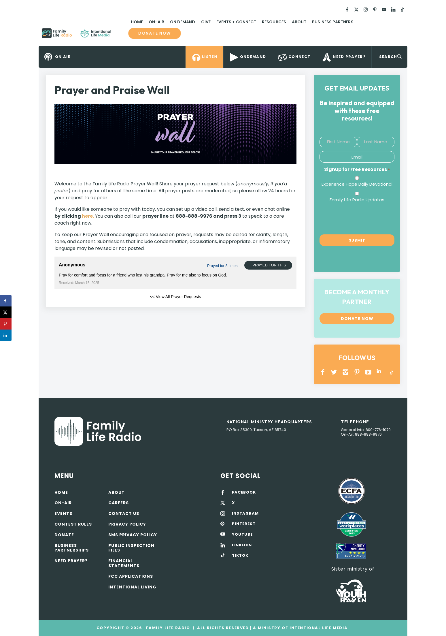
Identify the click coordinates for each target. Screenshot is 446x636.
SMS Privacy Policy (132, 535)
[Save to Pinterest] (6, 324)
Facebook (323, 372)
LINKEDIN (380, 372)
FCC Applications (130, 576)
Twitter (334, 372)
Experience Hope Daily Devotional (357, 184)
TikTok (391, 372)
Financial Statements (123, 563)
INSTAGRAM (345, 372)
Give (206, 22)
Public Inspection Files (131, 548)
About (299, 22)
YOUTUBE (368, 372)
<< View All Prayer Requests (175, 296)
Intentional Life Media (317, 628)
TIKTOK (240, 555)
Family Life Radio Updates (357, 200)
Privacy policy (127, 524)
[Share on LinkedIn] (6, 335)
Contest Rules (73, 524)
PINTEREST (357, 372)
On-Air (156, 22)
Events (63, 513)
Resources (274, 22)
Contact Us (123, 513)
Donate (64, 535)
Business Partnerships (71, 548)
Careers (118, 503)
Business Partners (332, 22)
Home (137, 22)
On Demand (182, 22)
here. (88, 216)
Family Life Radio (119, 35)
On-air (63, 503)
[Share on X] (6, 312)
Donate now (154, 33)
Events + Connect (236, 22)
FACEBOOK (244, 492)
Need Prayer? (71, 561)
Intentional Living (132, 587)
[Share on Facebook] (6, 300)
